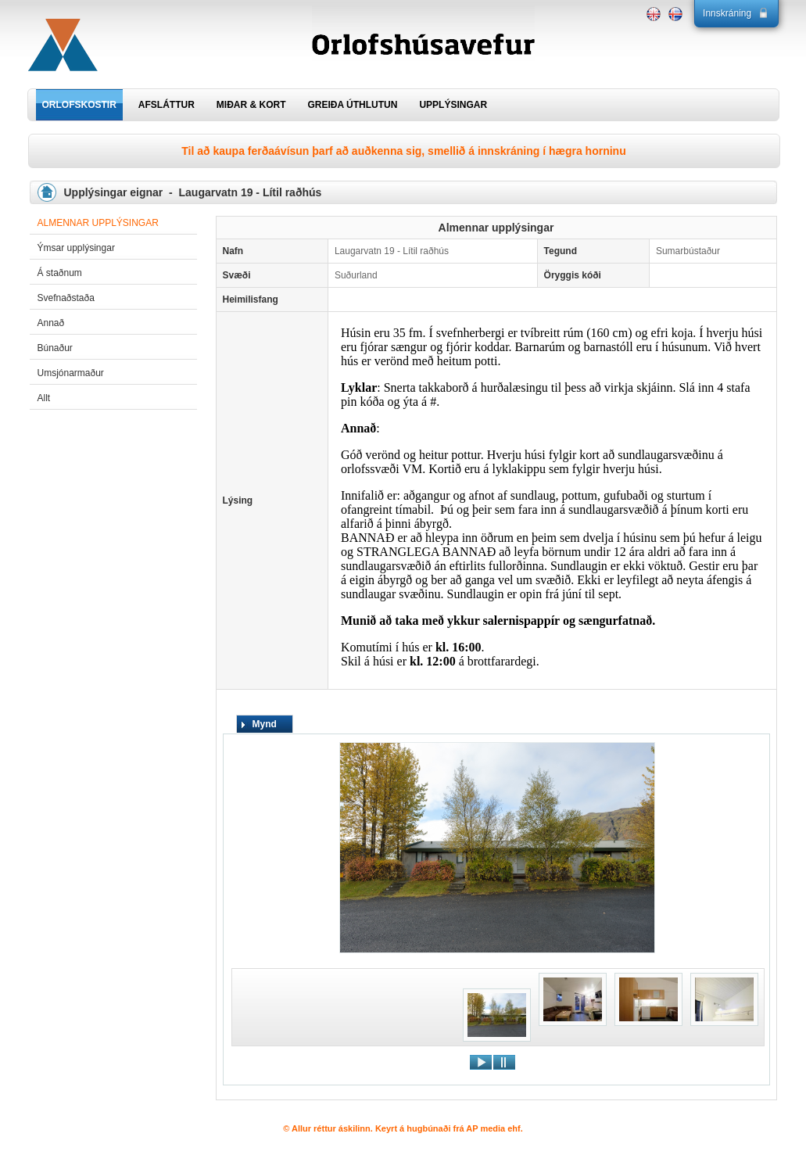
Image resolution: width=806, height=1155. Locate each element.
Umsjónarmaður (71, 373)
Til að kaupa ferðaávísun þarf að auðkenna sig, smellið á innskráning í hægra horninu (403, 151)
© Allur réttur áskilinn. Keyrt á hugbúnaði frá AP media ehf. (403, 1128)
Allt (44, 398)
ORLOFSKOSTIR (79, 104)
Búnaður (55, 348)
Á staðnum (60, 272)
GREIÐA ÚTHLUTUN (353, 104)
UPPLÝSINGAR (453, 104)
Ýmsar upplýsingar (76, 247)
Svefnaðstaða (66, 297)
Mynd (265, 724)
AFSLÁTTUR (166, 104)
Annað (51, 322)
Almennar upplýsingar (98, 222)
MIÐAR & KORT (251, 104)
